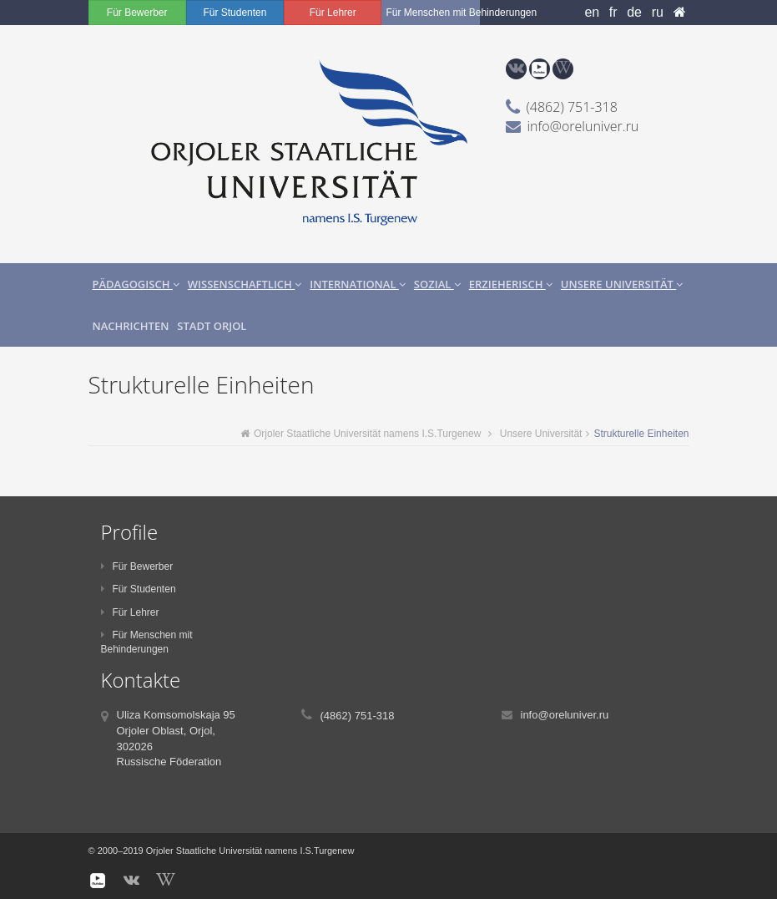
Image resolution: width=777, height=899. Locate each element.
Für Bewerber (137, 12)
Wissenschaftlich (244, 284)
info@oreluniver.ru (583, 126)
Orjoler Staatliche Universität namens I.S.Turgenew (360, 433)
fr (613, 12)
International (358, 284)
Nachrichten (131, 325)
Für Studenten (234, 12)
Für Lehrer (333, 12)
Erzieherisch (510, 284)
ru (657, 12)
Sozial (437, 284)
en (591, 12)
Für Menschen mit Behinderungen (432, 12)
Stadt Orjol (211, 325)
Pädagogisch (136, 284)
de (634, 12)
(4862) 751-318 (572, 107)
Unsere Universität (622, 284)
